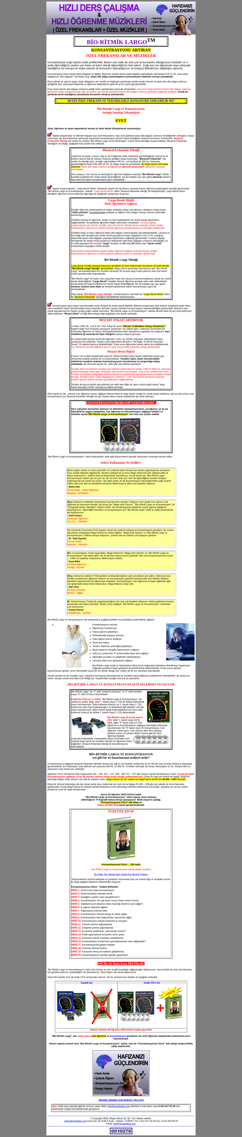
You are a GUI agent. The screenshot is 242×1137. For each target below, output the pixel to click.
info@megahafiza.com (118, 1106)
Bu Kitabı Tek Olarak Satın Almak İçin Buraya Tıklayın (121, 874)
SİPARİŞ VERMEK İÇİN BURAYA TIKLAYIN (121, 1100)
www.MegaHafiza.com (75, 1121)
